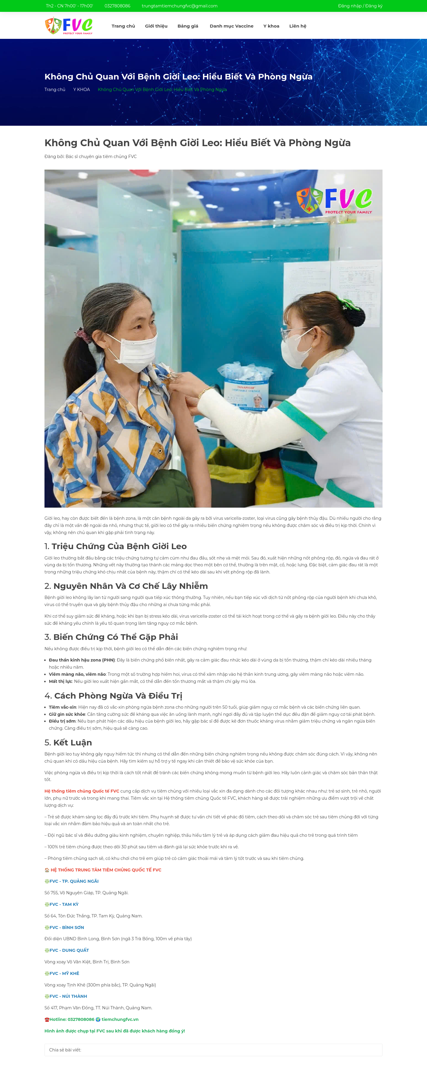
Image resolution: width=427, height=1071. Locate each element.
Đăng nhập (349, 6)
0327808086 (117, 6)
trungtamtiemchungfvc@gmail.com (180, 6)
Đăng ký (374, 6)
